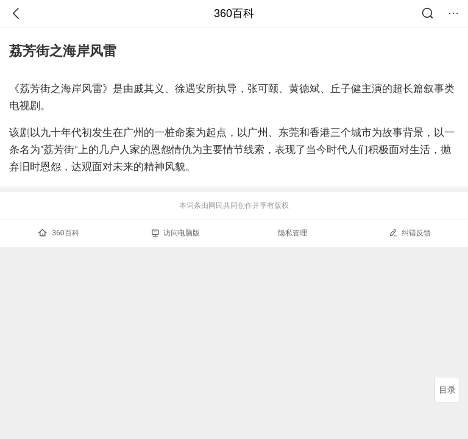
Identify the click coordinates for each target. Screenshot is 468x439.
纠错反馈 (410, 232)
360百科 (234, 13)
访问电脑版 (176, 233)
